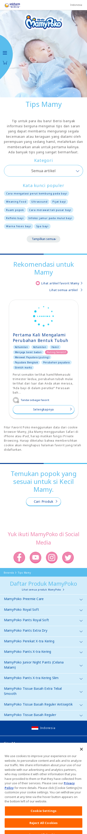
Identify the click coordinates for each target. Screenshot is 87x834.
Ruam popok (15, 210)
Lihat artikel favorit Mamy (60, 283)
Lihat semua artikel (63, 290)
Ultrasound (39, 201)
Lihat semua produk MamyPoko (41, 589)
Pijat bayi (59, 201)
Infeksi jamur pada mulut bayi (50, 218)
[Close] (81, 757)
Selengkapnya (43, 409)
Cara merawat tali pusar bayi (50, 210)
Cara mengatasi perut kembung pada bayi (36, 193)
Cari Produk (43, 501)
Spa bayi (42, 226)
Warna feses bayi (18, 226)
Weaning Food (16, 201)
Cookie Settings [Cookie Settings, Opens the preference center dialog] (43, 818)
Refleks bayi (15, 218)
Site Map (11, 743)
